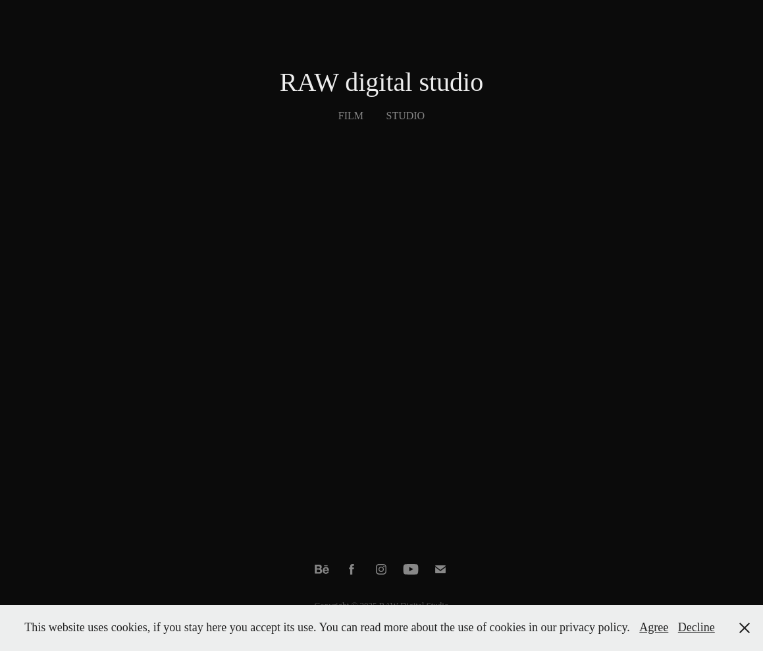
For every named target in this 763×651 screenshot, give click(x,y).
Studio (405, 115)
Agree (653, 627)
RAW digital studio (381, 82)
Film (350, 115)
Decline (696, 627)
